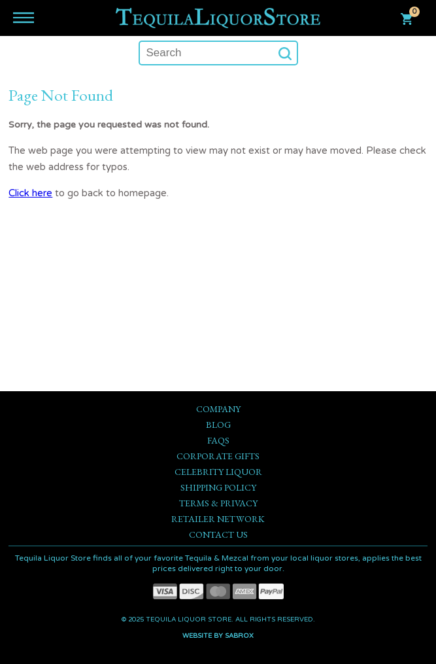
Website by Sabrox (218, 636)
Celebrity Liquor (218, 471)
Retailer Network (218, 518)
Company (218, 408)
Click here (30, 193)
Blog (218, 424)
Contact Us (218, 534)
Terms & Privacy (218, 503)
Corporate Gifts (218, 456)
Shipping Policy (218, 487)
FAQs (218, 440)
